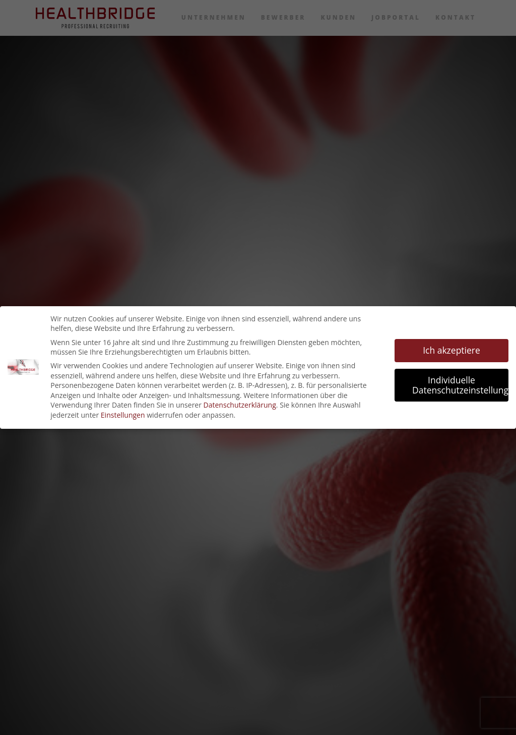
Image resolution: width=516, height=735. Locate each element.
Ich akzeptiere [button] (451, 350)
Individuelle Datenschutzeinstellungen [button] (460, 385)
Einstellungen (123, 415)
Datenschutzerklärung (240, 405)
